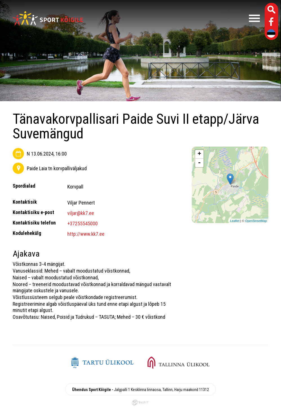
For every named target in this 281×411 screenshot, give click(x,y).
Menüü (174, 18)
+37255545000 (82, 223)
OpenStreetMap (256, 221)
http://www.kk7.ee (85, 234)
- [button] (199, 163)
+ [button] (199, 154)
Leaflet (234, 221)
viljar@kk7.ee (80, 213)
